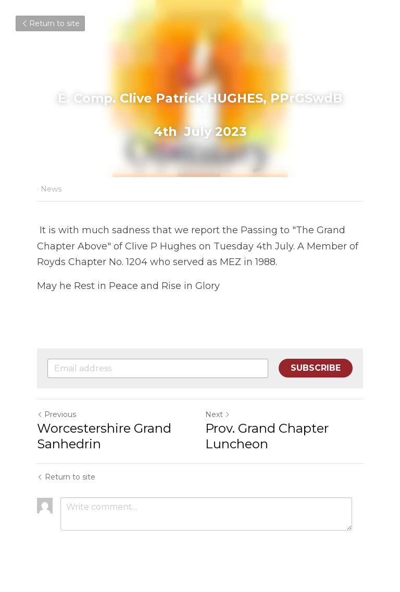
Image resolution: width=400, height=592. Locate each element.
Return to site (50, 23)
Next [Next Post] (217, 414)
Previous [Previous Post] (56, 414)
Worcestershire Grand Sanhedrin (104, 436)
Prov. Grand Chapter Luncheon (267, 436)
